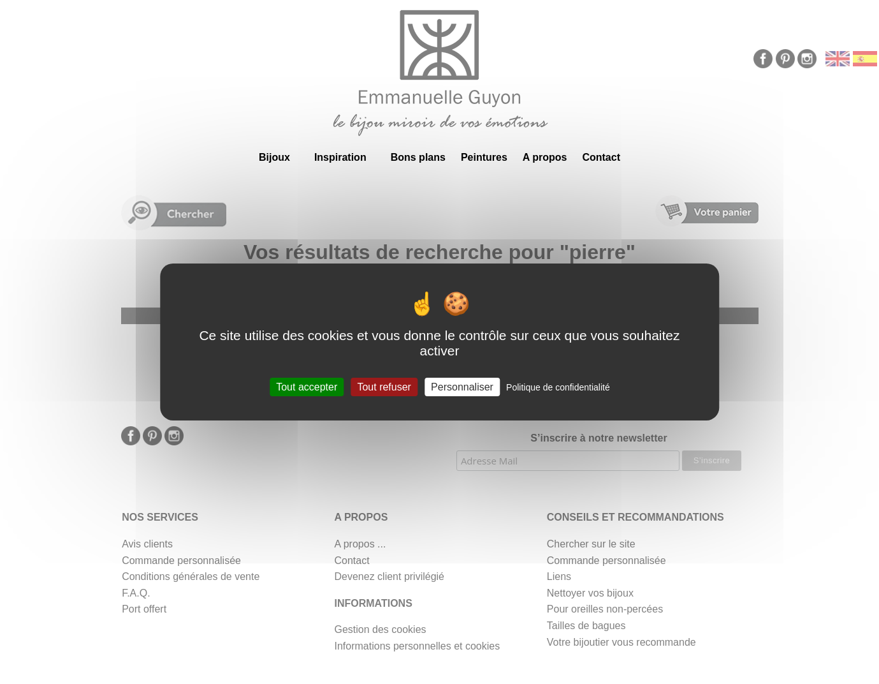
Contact (601, 157)
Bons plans (418, 157)
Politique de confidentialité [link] (558, 387)
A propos (545, 157)
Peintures (484, 157)
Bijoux (274, 157)
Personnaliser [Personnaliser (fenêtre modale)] (462, 387)
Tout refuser (383, 387)
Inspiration (340, 157)
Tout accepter (306, 387)
